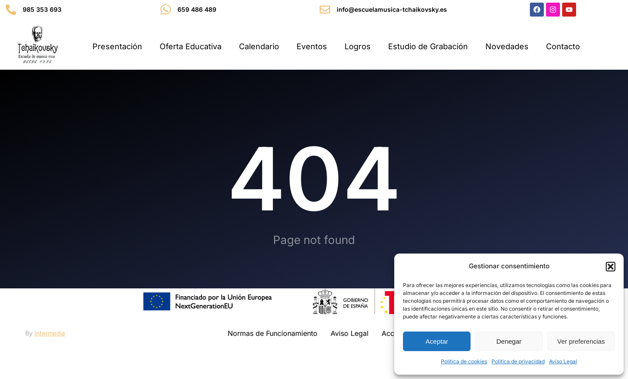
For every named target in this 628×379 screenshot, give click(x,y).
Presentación (117, 46)
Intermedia (49, 333)
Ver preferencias (581, 341)
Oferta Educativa (191, 46)
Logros (358, 46)
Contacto (563, 46)
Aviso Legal (563, 361)
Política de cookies (464, 361)
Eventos (312, 46)
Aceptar (437, 341)
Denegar (509, 341)
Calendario (259, 46)
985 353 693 (42, 9)
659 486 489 (196, 9)
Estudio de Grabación (428, 46)
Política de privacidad (518, 361)
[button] (610, 266)
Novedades (507, 46)
